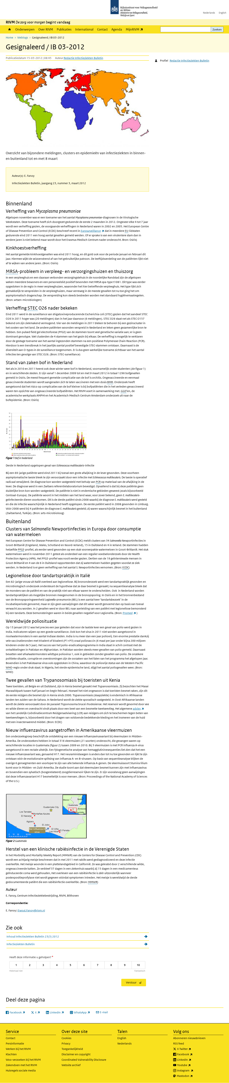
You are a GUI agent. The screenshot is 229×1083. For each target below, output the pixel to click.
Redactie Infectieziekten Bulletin (83, 58)
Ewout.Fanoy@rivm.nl (31, 910)
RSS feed (178, 1043)
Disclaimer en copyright (76, 1054)
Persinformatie (15, 1043)
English (222, 12)
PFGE (21, 549)
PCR (98, 482)
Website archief (71, 1065)
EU (126, 231)
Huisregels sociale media (21, 1070)
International (84, 29)
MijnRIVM (135, 29)
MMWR (92, 882)
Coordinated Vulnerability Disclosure (84, 1059)
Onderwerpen (25, 29)
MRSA (12, 271)
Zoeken (217, 29)
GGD (123, 391)
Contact (102, 29)
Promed (129, 613)
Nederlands (209, 12)
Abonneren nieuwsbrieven (189, 1038)
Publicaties (64, 29)
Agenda (116, 29)
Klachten (11, 1054)
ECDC (125, 567)
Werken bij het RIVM (18, 1049)
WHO (9, 667)
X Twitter (192, 1049)
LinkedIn (192, 1060)
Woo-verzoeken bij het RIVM (23, 1059)
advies (138, 708)
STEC (33, 308)
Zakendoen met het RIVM (21, 1065)
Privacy (66, 1043)
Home (9, 29)
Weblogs (22, 37)
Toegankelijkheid (72, 1049)
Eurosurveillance (92, 231)
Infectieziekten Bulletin (21, 944)
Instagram (193, 1070)
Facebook (193, 1054)
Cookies (66, 1038)
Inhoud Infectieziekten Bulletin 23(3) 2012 (33, 936)
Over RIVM (45, 29)
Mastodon (193, 1076)
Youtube (192, 1065)
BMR (110, 382)
